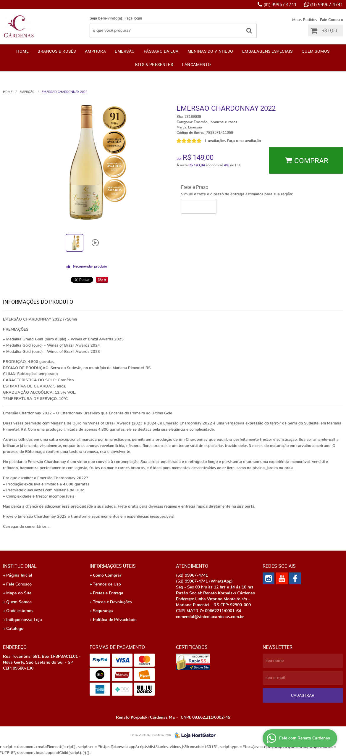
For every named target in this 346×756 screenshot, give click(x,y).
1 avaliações (215, 141)
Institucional (20, 566)
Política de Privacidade (114, 620)
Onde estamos (19, 611)
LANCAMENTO (196, 64)
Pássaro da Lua (161, 51)
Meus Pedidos (304, 20)
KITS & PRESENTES (154, 64)
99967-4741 (280, 4)
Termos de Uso (107, 584)
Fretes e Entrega (108, 593)
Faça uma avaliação (244, 141)
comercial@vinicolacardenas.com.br (210, 617)
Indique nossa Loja (24, 620)
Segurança (103, 611)
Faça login (133, 18)
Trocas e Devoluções (112, 602)
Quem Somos (316, 51)
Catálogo (14, 629)
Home (22, 51)
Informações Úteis (113, 566)
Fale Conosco (331, 20)
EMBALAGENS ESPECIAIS (267, 51)
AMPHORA (95, 51)
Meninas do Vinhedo (210, 51)
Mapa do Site (18, 593)
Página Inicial (19, 575)
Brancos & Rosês (57, 51)
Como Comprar (107, 575)
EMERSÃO (125, 51)
